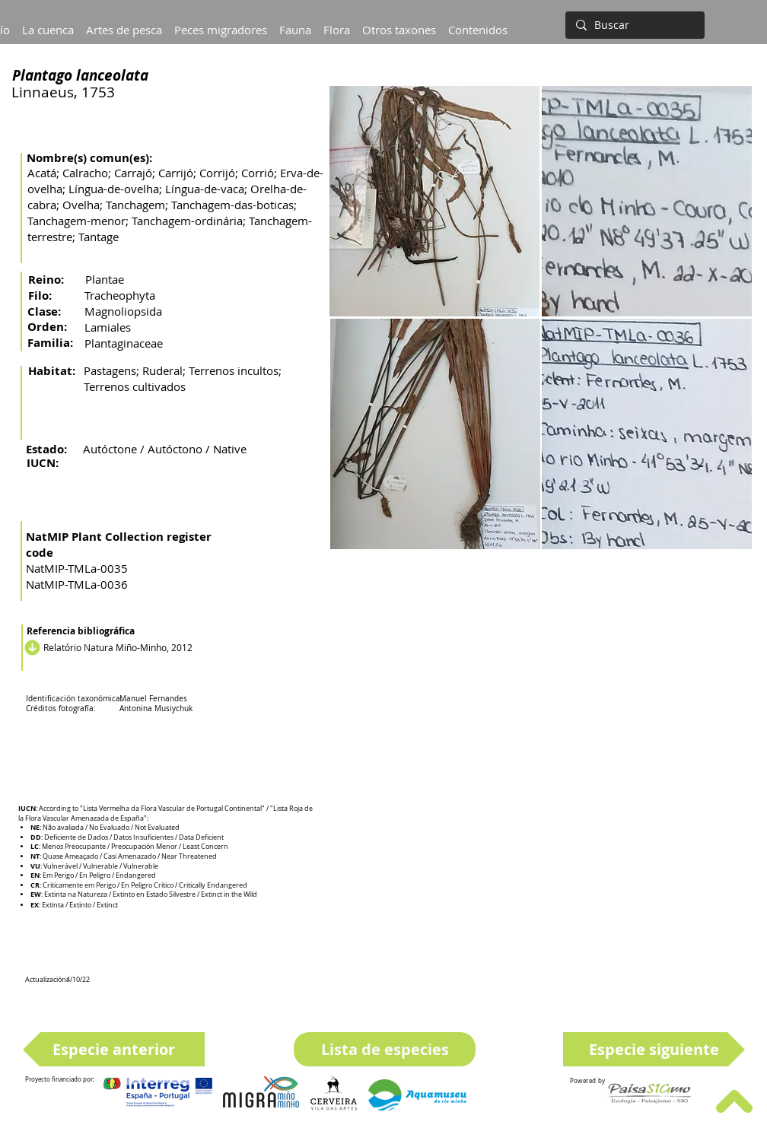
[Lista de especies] (385, 1049)
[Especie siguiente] (654, 1049)
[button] (48, 22)
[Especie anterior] (114, 1049)
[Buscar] (633, 25)
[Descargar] (30, 647)
